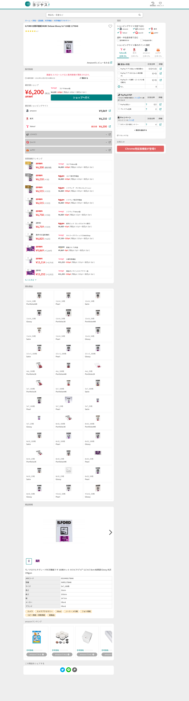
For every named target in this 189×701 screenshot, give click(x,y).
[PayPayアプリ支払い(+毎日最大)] (160, 68)
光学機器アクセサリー (62, 21)
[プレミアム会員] (160, 109)
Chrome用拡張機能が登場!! (140, 148)
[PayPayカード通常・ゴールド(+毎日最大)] (160, 80)
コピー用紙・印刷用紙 (36, 615)
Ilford (59, 611)
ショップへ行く (81, 97)
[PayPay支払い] (160, 104)
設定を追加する (140, 130)
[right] (110, 532)
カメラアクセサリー (45, 611)
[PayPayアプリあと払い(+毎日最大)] (160, 73)
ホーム (27, 21)
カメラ (30, 611)
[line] (69, 670)
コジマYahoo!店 (64, 88)
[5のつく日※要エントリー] (160, 124)
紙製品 (51, 615)
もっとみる (30, 280)
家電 (34, 21)
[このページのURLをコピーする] (74, 670)
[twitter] (63, 670)
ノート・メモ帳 (71, 611)
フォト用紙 (86, 611)
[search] (140, 15)
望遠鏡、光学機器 (45, 21)
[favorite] (110, 26)
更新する (84, 78)
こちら (137, 98)
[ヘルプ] (146, 104)
